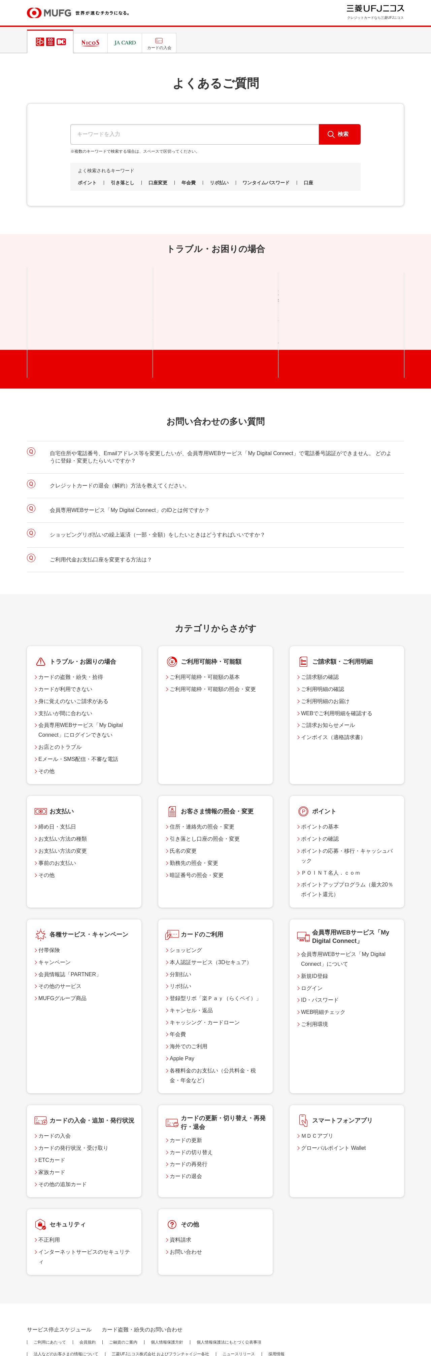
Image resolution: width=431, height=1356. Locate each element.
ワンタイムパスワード (266, 182)
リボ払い (219, 182)
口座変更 (157, 182)
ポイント (87, 182)
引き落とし (122, 182)
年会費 (188, 182)
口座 (308, 182)
